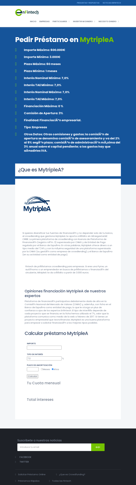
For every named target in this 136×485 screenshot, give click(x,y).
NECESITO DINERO (107, 21)
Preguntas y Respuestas (88, 3)
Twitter (114, 446)
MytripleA (97, 41)
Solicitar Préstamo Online (32, 462)
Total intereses (40, 399)
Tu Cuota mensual (44, 382)
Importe (31, 342)
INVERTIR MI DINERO (83, 21)
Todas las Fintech (27, 472)
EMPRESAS (44, 21)
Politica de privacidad (110, 479)
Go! (93, 446)
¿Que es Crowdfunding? (68, 462)
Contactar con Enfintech (88, 479)
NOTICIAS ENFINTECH (112, 3)
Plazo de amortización (39, 364)
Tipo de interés (35, 353)
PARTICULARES (60, 21)
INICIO (33, 21)
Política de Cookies (112, 482)
